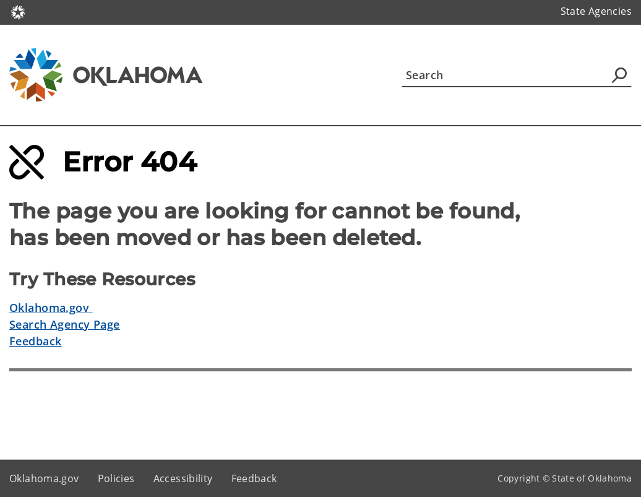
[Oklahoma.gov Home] (18, 11)
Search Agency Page (64, 324)
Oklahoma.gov (51, 307)
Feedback (35, 341)
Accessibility (183, 478)
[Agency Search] (619, 75)
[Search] (517, 75)
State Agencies (596, 11)
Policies (116, 478)
